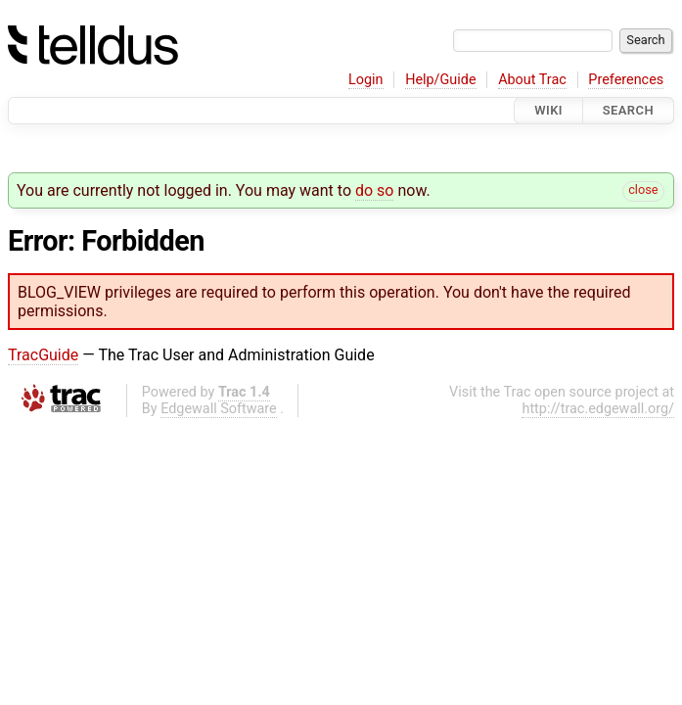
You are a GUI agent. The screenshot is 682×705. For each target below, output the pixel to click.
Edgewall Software (218, 408)
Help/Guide (440, 79)
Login (366, 79)
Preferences (625, 79)
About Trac (532, 79)
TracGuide (43, 355)
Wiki (548, 110)
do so (374, 190)
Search (628, 110)
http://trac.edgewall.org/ (598, 408)
